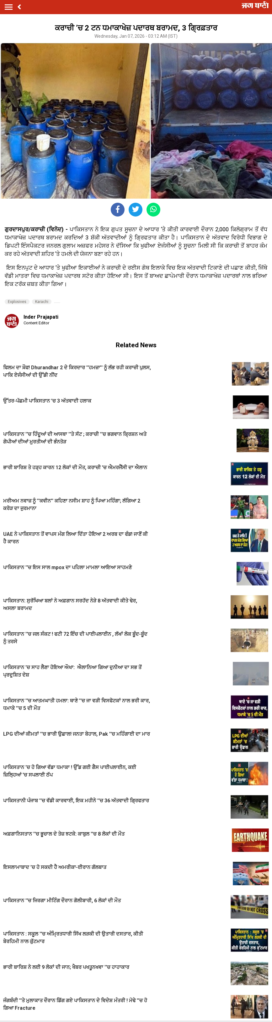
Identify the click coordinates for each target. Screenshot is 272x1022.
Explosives (17, 301)
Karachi (41, 301)
